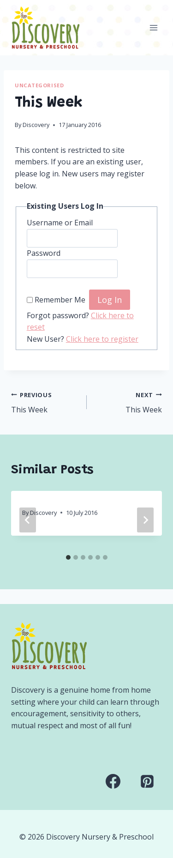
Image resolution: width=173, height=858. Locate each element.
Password (43, 253)
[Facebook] (113, 781)
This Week (45, 402)
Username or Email (60, 223)
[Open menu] (153, 27)
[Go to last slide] (27, 520)
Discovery (36, 125)
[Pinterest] (147, 781)
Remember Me (60, 300)
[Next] (145, 520)
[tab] (68, 557)
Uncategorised (39, 85)
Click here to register (102, 339)
